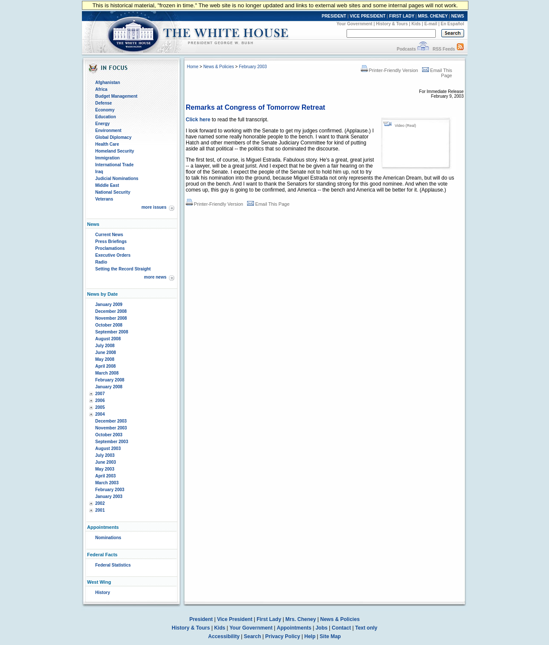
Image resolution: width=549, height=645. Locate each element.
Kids (416, 23)
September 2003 (111, 441)
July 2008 (105, 345)
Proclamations (110, 248)
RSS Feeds (444, 49)
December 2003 (111, 421)
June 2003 (105, 462)
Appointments (294, 628)
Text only (366, 628)
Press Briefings (111, 241)
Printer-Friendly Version (389, 70)
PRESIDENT (334, 16)
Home (193, 66)
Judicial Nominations (117, 178)
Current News (109, 234)
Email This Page (268, 204)
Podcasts (406, 49)
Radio (101, 262)
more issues (154, 207)
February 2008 (109, 380)
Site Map (330, 636)
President (201, 619)
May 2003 (104, 469)
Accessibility (223, 636)
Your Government (354, 23)
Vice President (235, 619)
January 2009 (108, 304)
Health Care (107, 144)
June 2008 (105, 352)
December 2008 (111, 311)
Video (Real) (405, 125)
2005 (100, 407)
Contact (341, 628)
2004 (100, 414)
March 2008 (106, 373)
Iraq (99, 171)
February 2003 (109, 489)
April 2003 (105, 476)
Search (252, 636)
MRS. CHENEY (432, 16)
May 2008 (104, 359)
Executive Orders (112, 255)
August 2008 (108, 338)
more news (155, 277)
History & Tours (392, 23)
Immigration (107, 158)
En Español (452, 23)
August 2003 (108, 448)
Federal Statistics (113, 565)
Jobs (322, 628)
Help (310, 636)
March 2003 (106, 482)
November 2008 (111, 318)
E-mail (430, 23)
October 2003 (108, 434)
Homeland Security (114, 151)
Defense (103, 103)
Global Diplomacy (113, 137)
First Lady (268, 619)
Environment (108, 130)
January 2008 (108, 386)
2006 (100, 400)
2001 (100, 510)
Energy (102, 123)
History (102, 592)
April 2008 (105, 366)
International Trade (114, 164)
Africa (101, 89)
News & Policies (218, 66)
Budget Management (116, 96)
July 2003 (105, 455)
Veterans (104, 199)
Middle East (107, 185)
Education (105, 116)
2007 (100, 393)
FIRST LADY (401, 16)
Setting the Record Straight (123, 269)
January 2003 (108, 496)
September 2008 (111, 332)
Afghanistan (107, 82)
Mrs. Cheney (300, 619)
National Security (112, 192)
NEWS (457, 16)
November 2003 (111, 428)
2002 (100, 503)
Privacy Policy (282, 636)
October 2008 (108, 325)
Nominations (108, 537)
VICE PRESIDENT (368, 16)
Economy (105, 110)
